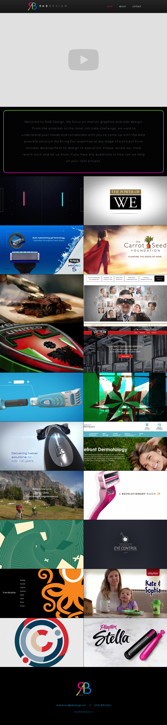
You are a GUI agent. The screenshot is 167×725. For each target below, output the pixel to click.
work (110, 6)
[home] (47, 6)
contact (136, 6)
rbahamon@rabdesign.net (71, 705)
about (122, 6)
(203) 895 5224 (102, 705)
